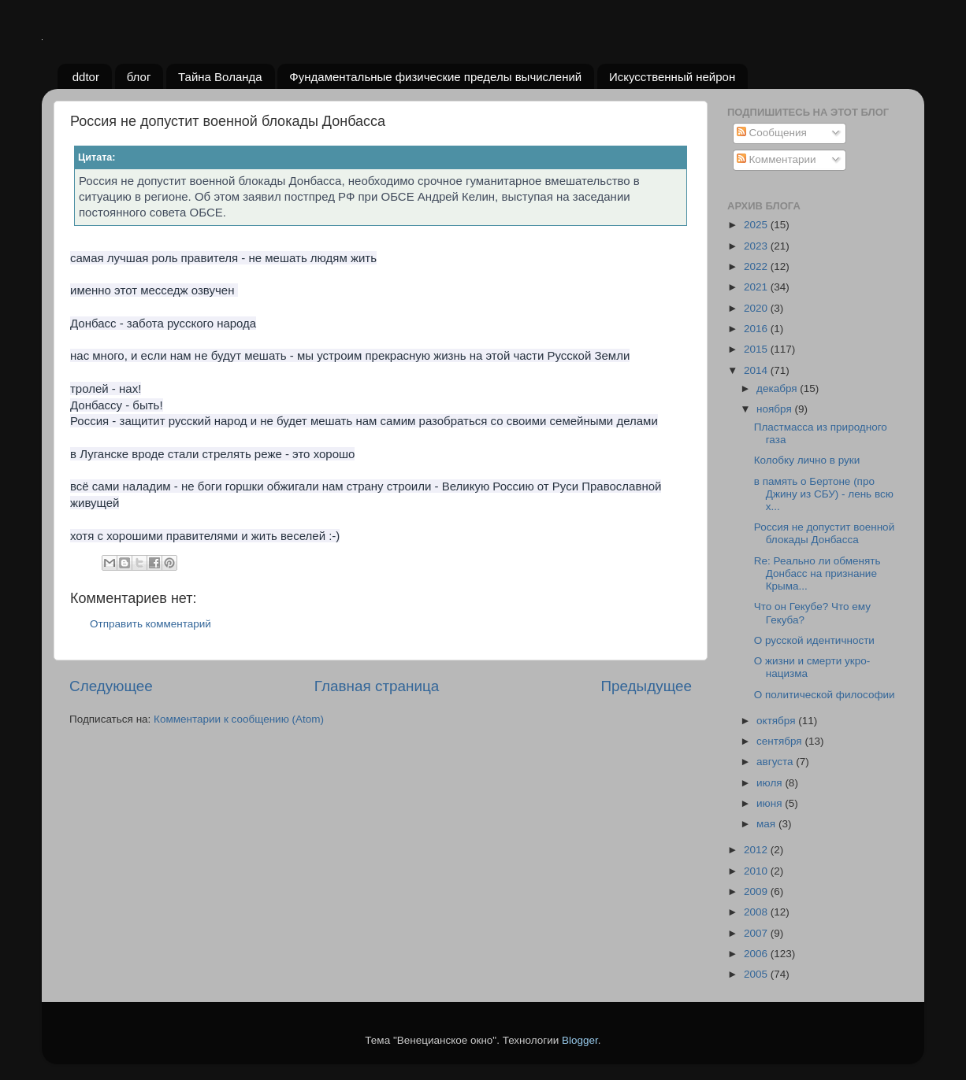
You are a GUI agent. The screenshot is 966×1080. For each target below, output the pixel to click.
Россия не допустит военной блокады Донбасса (824, 533)
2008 (757, 912)
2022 (757, 266)
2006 (757, 954)
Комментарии (776, 159)
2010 (757, 871)
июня (770, 803)
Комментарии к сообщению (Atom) (239, 719)
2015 (757, 349)
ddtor (85, 76)
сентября (780, 741)
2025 (757, 225)
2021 (757, 287)
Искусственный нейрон (672, 76)
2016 (757, 329)
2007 (757, 933)
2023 (757, 246)
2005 (757, 974)
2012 (757, 850)
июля (770, 783)
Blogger (580, 1040)
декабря (778, 388)
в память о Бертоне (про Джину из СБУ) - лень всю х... (824, 493)
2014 (757, 370)
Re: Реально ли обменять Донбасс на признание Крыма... (817, 573)
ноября (775, 409)
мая (767, 824)
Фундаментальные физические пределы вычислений (435, 76)
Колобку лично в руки (807, 460)
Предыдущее (646, 686)
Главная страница (377, 686)
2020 (757, 308)
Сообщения (772, 133)
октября (777, 721)
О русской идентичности (814, 640)
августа (776, 761)
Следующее (111, 686)
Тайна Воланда (220, 76)
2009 (757, 891)
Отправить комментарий (150, 624)
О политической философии (824, 695)
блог (139, 76)
